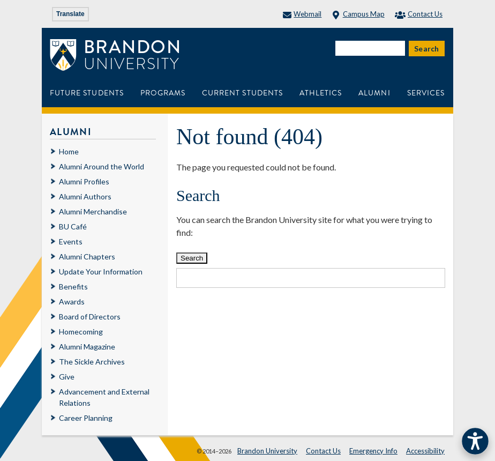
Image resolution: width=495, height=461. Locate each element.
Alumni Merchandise (93, 211)
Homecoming (81, 331)
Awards (72, 301)
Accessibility (425, 451)
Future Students (87, 93)
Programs (162, 93)
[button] (475, 441)
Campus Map (358, 14)
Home (69, 151)
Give (66, 376)
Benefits (73, 286)
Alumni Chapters (87, 256)
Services (426, 93)
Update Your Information (100, 271)
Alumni (374, 93)
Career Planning (85, 417)
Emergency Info (373, 451)
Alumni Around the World (101, 166)
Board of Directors (90, 316)
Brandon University (267, 451)
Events (70, 241)
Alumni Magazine (87, 346)
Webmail (302, 14)
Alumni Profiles (84, 181)
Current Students (242, 93)
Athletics (320, 93)
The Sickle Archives (92, 361)
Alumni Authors (85, 196)
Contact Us (418, 14)
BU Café (73, 226)
